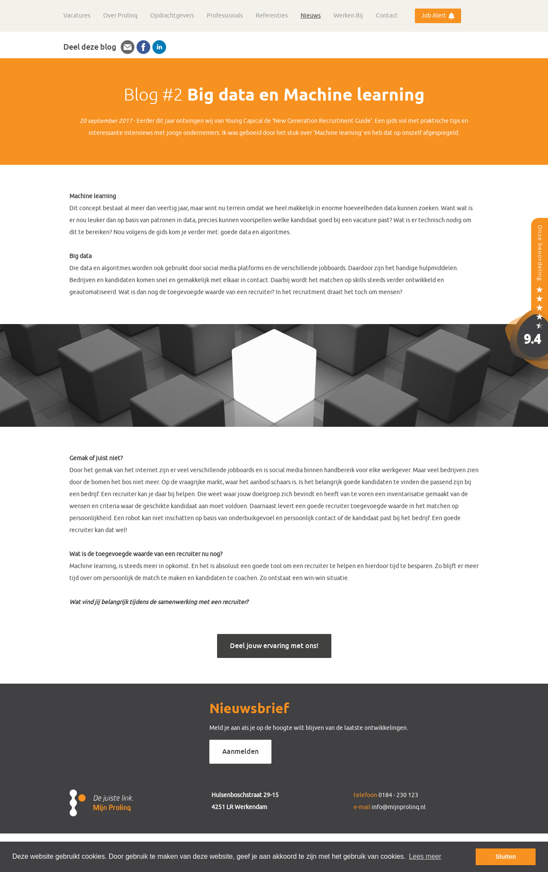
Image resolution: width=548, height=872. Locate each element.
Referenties (272, 15)
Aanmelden (240, 751)
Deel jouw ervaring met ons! (274, 645)
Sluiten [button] (505, 856)
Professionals (225, 15)
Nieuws (311, 15)
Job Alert (433, 15)
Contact (387, 15)
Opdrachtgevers (172, 15)
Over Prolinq (120, 15)
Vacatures (76, 15)
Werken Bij (348, 15)
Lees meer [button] (425, 856)
